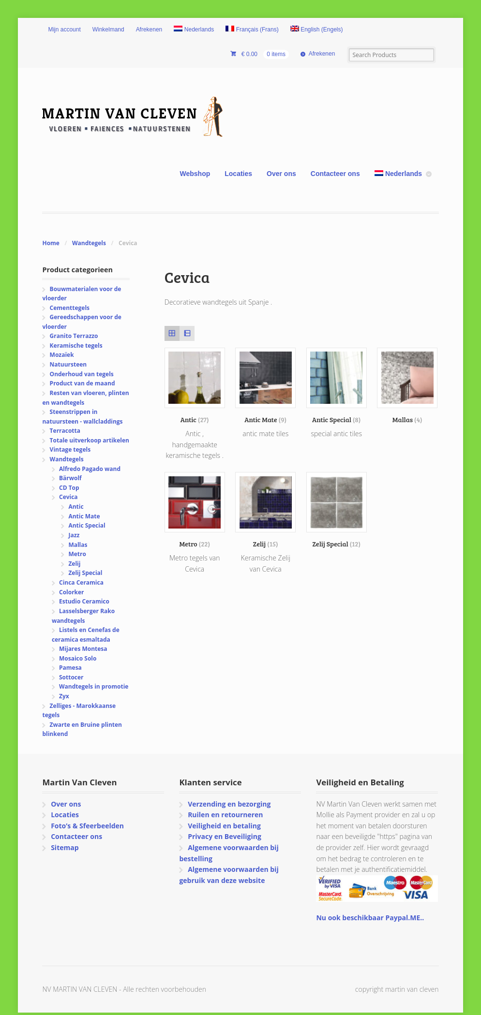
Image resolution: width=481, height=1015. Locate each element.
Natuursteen (68, 364)
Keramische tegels (76, 345)
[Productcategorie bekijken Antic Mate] (265, 386)
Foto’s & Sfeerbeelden (87, 825)
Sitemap (64, 847)
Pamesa (70, 667)
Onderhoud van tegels (82, 374)
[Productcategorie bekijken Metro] (195, 510)
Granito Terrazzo (74, 336)
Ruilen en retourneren (225, 814)
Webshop (195, 173)
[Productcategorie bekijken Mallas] (407, 386)
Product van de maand (82, 383)
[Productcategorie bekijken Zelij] (265, 510)
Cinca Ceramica (81, 582)
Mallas (77, 545)
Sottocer (71, 677)
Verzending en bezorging (229, 804)
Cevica (68, 497)
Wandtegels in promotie (93, 686)
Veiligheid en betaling (224, 825)
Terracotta (65, 431)
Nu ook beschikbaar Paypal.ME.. (370, 917)
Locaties (238, 173)
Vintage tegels (70, 449)
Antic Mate (84, 516)
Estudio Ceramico (84, 601)
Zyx (64, 696)
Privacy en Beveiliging (224, 836)
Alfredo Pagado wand (89, 469)
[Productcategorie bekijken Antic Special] (336, 386)
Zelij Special (85, 573)
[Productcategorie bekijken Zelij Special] (336, 510)
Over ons (281, 173)
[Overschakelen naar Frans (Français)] (252, 30)
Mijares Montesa (83, 649)
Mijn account (64, 29)
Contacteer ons (335, 173)
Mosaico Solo (77, 658)
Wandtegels (89, 243)
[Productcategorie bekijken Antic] (195, 386)
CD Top (69, 488)
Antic (75, 506)
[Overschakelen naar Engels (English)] (317, 30)
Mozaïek (62, 355)
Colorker (71, 592)
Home (50, 243)
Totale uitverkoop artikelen (89, 440)
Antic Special (86, 525)
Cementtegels (70, 308)
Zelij (74, 563)
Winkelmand (108, 29)
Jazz (73, 535)
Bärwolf (70, 478)
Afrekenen (149, 29)
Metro (77, 554)
